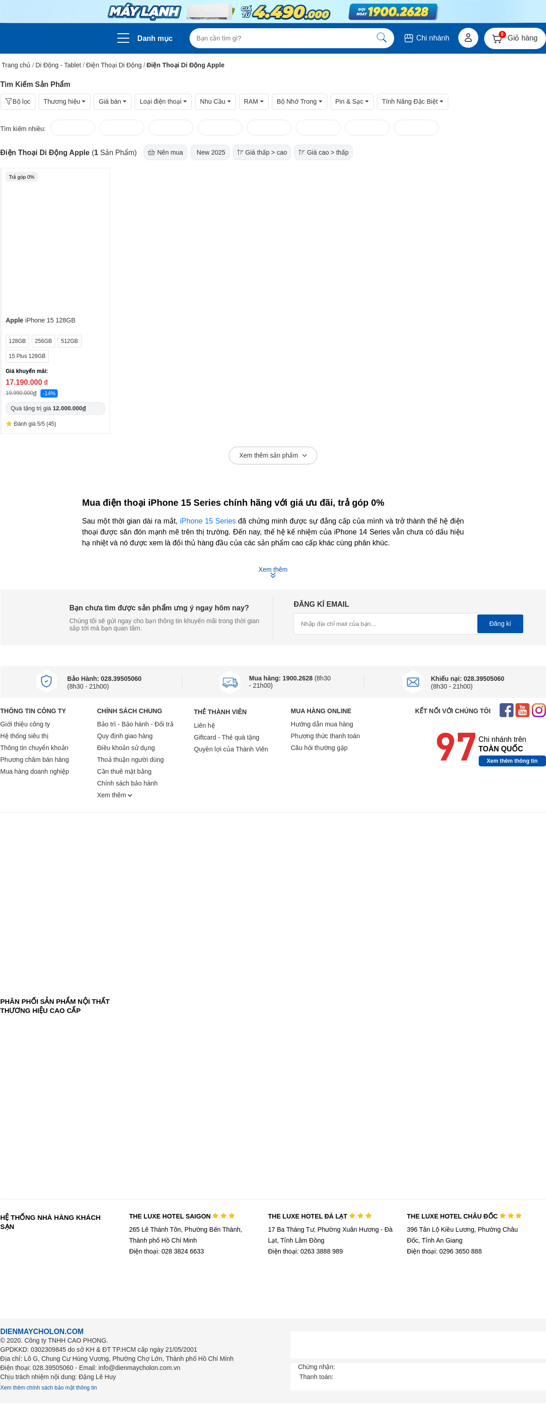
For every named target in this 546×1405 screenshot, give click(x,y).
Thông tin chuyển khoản (34, 747)
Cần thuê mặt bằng (124, 771)
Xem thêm (115, 795)
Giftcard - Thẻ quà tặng (227, 737)
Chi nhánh (426, 38)
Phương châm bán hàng (34, 759)
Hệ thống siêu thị (24, 736)
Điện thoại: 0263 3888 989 (305, 1251)
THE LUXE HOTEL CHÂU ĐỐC (464, 1216)
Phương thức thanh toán (325, 736)
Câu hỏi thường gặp (319, 747)
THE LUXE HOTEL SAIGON (182, 1216)
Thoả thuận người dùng (130, 759)
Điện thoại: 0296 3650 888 (444, 1251)
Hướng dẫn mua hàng (322, 724)
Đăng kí (500, 623)
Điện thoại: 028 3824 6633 (166, 1251)
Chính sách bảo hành (127, 783)
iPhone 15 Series (208, 521)
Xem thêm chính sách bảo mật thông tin (48, 1388)
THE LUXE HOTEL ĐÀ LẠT (319, 1216)
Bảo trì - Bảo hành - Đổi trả (135, 724)
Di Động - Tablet (58, 65)
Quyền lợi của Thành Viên (231, 749)
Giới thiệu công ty (25, 724)
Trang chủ (16, 65)
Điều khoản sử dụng (126, 747)
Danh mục (155, 38)
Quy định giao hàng (125, 736)
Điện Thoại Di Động (114, 65)
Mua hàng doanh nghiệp (34, 771)
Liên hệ (204, 725)
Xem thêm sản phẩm (273, 455)
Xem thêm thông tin (512, 761)
